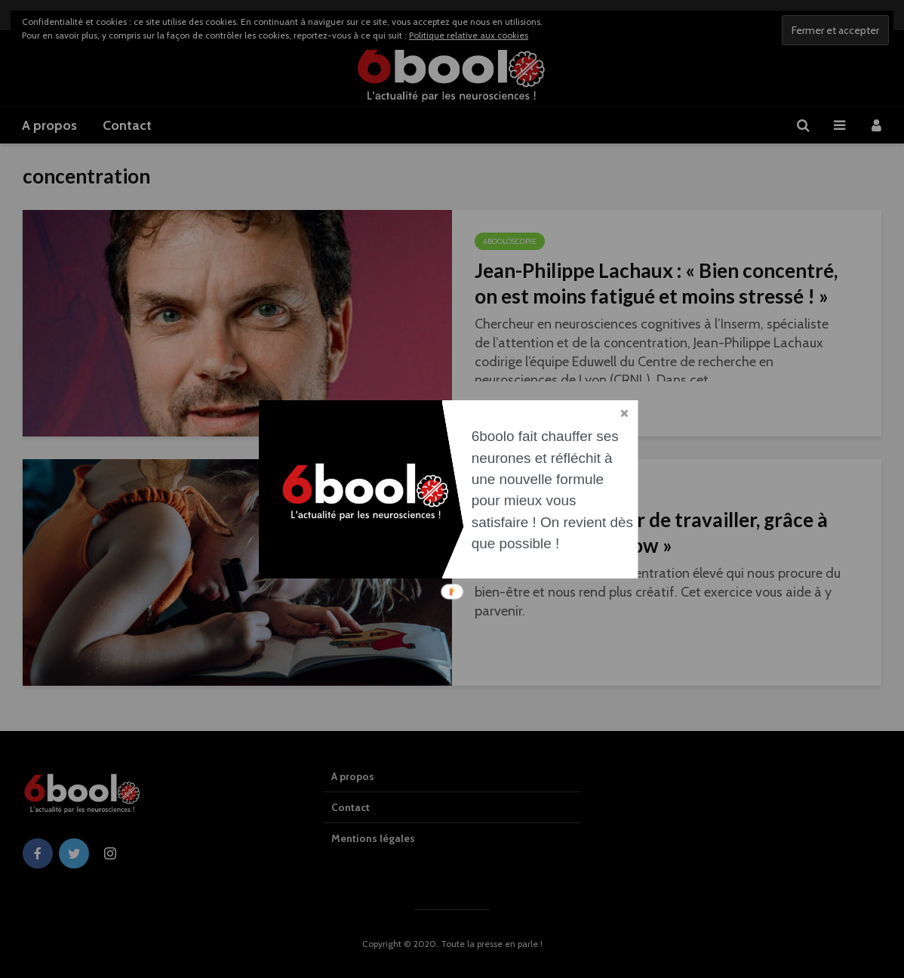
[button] (554, 490)
